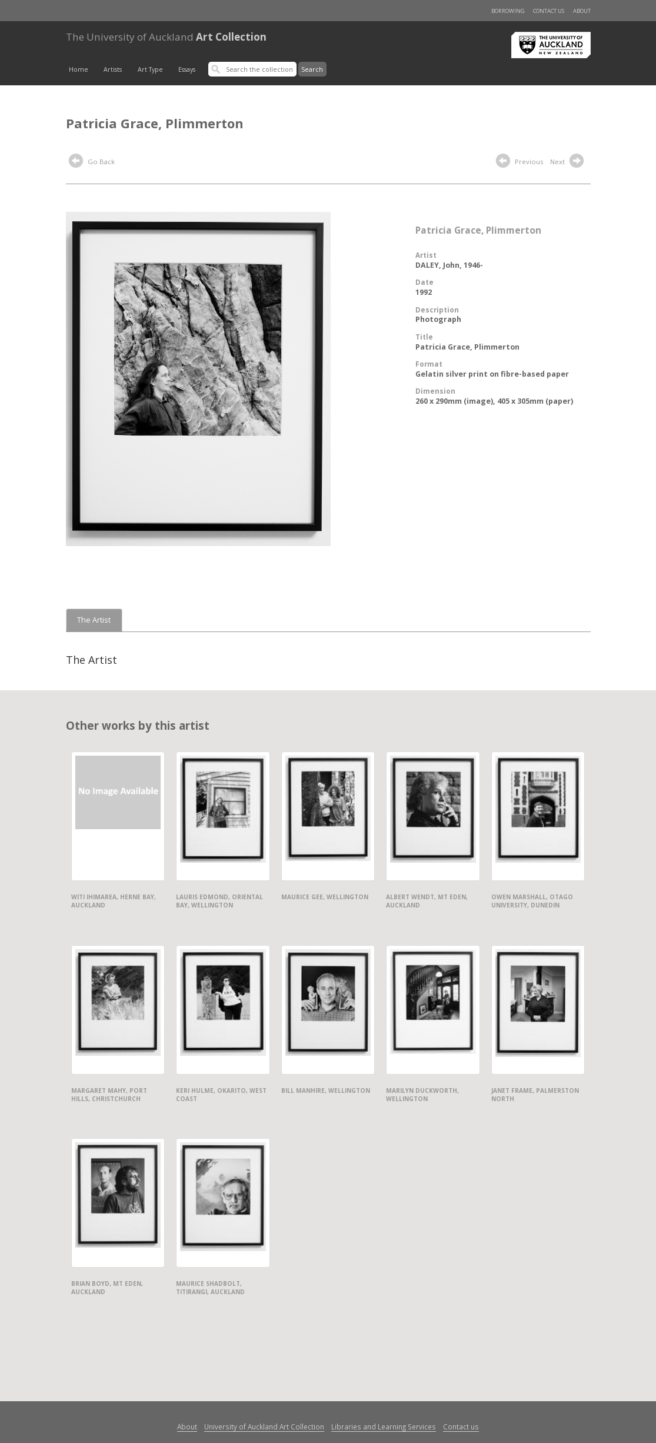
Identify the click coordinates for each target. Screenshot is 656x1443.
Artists (113, 69)
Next (568, 162)
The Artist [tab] (94, 620)
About (582, 11)
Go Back (92, 162)
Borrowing (508, 11)
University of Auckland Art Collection (264, 1426)
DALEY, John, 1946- (449, 265)
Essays (186, 69)
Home (78, 69)
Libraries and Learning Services (383, 1426)
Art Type (150, 69)
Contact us (548, 11)
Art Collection (166, 37)
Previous (519, 162)
